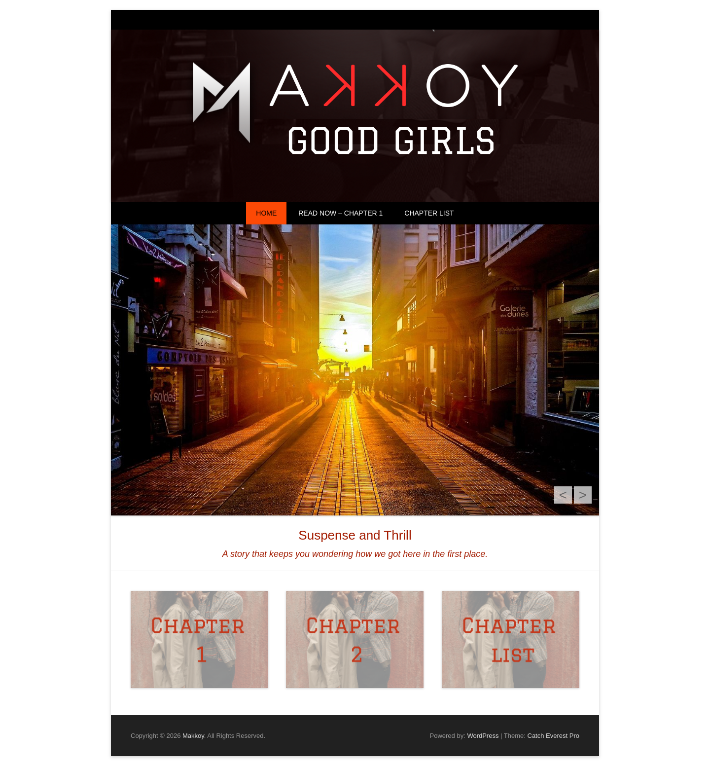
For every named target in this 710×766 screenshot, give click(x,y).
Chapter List (429, 213)
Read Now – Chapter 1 (340, 213)
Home (266, 213)
